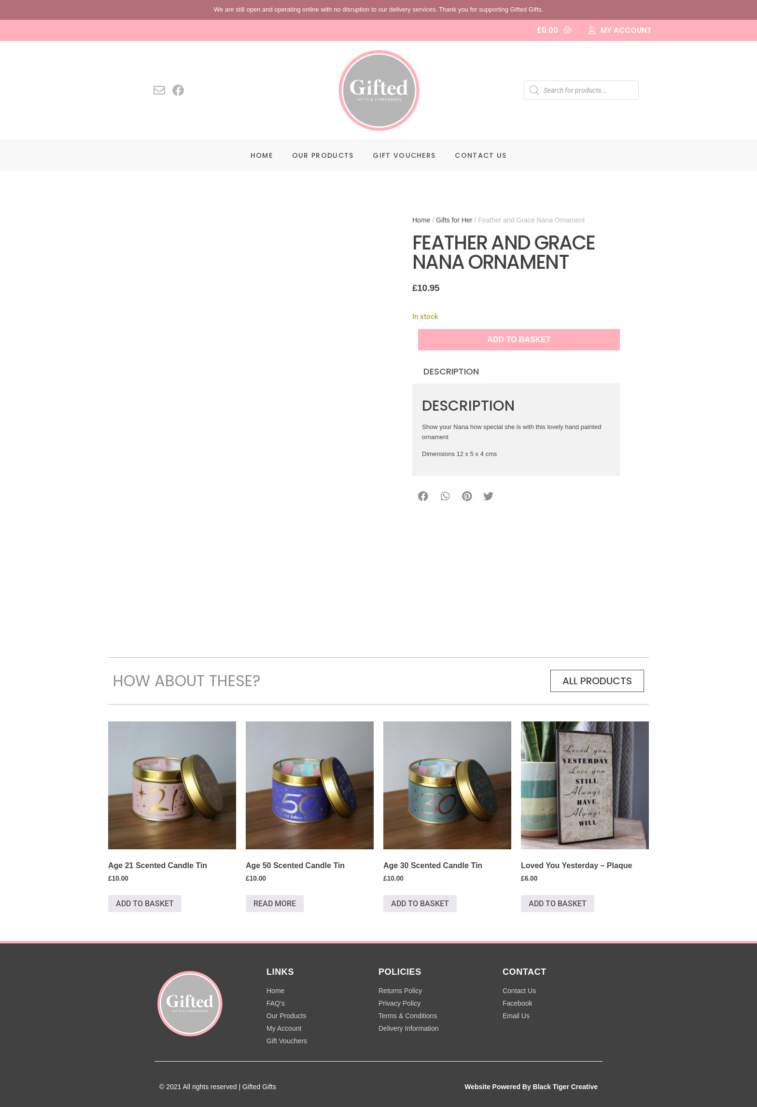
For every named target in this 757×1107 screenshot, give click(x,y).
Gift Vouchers (404, 155)
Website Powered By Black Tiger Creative (531, 1087)
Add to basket (518, 339)
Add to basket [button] (145, 903)
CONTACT (525, 972)
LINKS (280, 972)
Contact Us (480, 155)
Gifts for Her (454, 220)
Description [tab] (451, 371)
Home (262, 155)
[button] (423, 496)
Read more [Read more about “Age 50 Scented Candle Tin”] (274, 903)
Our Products (323, 155)
